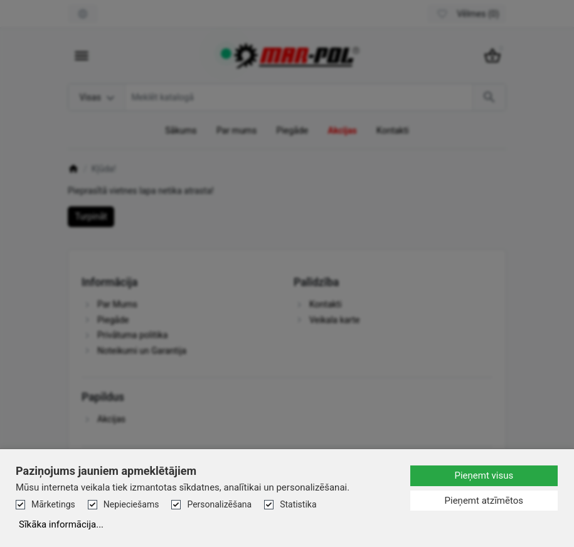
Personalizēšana (219, 504)
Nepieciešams (131, 504)
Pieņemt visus (483, 475)
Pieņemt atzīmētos (484, 500)
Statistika (298, 504)
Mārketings (53, 504)
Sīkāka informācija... (61, 524)
